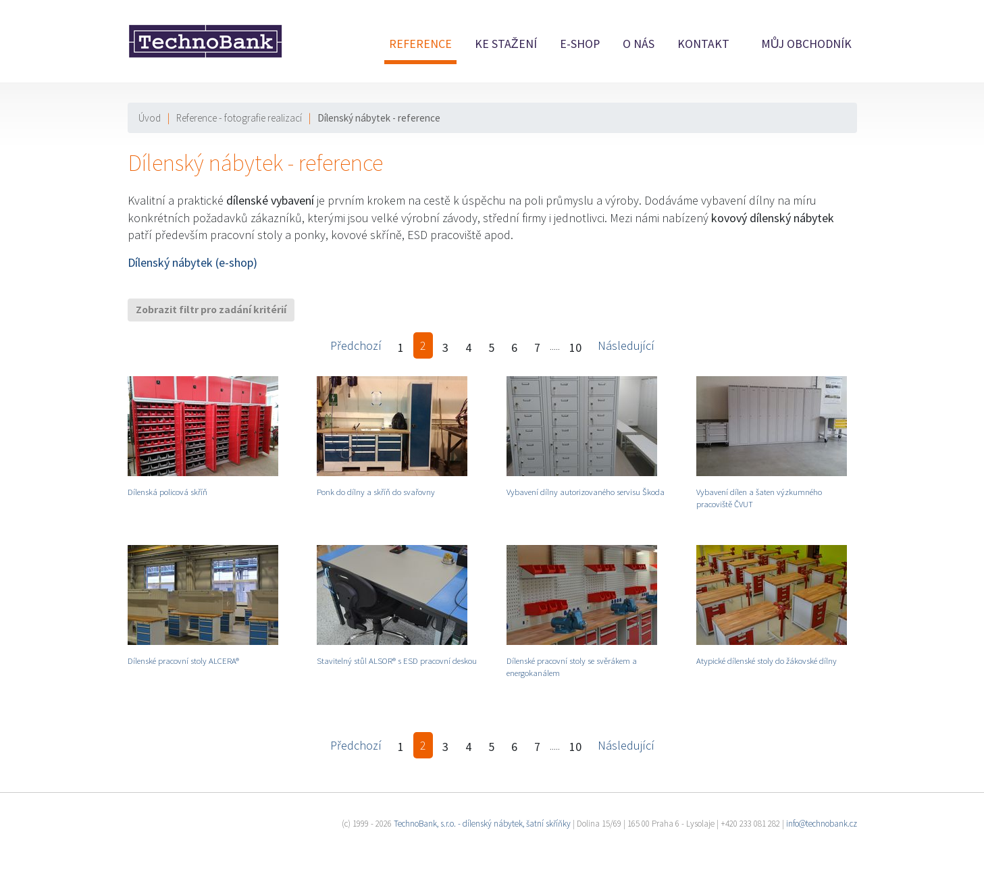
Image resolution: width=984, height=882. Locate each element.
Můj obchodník (806, 43)
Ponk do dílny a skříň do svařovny (376, 491)
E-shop (580, 43)
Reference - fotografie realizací (239, 117)
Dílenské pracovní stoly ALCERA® (183, 660)
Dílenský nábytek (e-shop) (192, 262)
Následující (626, 345)
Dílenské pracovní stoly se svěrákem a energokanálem (572, 666)
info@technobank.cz (821, 823)
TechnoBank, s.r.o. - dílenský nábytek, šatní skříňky (482, 823)
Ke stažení (506, 43)
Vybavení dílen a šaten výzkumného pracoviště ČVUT (759, 497)
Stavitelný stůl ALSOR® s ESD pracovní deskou (397, 660)
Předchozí (356, 345)
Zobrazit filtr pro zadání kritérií (211, 309)
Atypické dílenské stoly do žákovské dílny (766, 660)
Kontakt (703, 43)
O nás (638, 43)
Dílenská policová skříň (167, 491)
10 (575, 347)
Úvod (149, 117)
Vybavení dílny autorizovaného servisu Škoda (586, 491)
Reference (420, 43)
